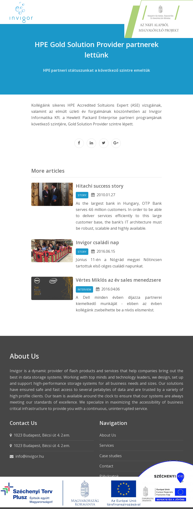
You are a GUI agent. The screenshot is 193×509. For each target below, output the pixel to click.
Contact (106, 466)
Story (82, 195)
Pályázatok (109, 476)
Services (106, 445)
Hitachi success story (99, 186)
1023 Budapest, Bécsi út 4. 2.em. (42, 435)
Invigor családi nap (97, 242)
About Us (107, 435)
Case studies (110, 455)
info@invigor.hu (29, 456)
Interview (84, 289)
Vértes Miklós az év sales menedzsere (118, 280)
